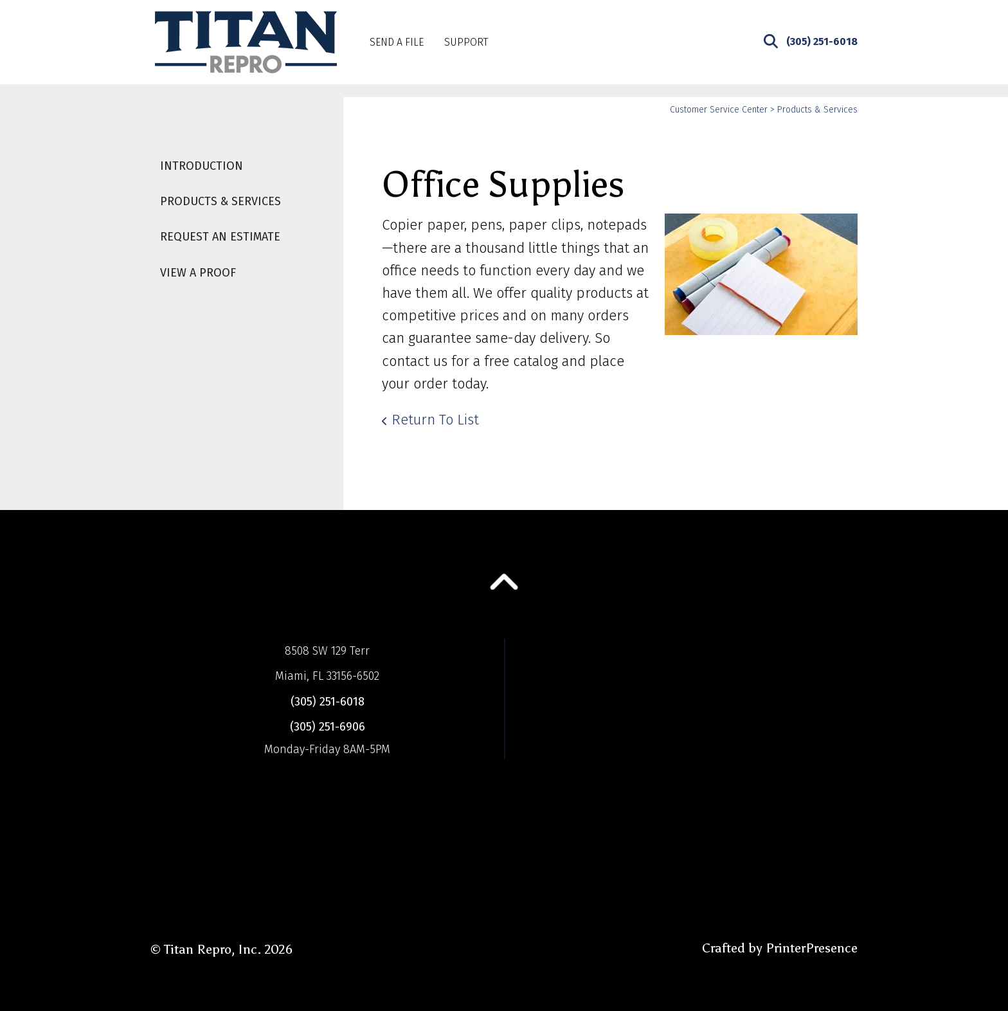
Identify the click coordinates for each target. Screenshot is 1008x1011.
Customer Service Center (719, 109)
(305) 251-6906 (327, 727)
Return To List (435, 419)
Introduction (201, 166)
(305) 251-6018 (822, 41)
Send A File (397, 42)
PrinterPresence (812, 948)
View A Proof (198, 273)
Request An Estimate (220, 237)
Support (466, 42)
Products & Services (220, 201)
